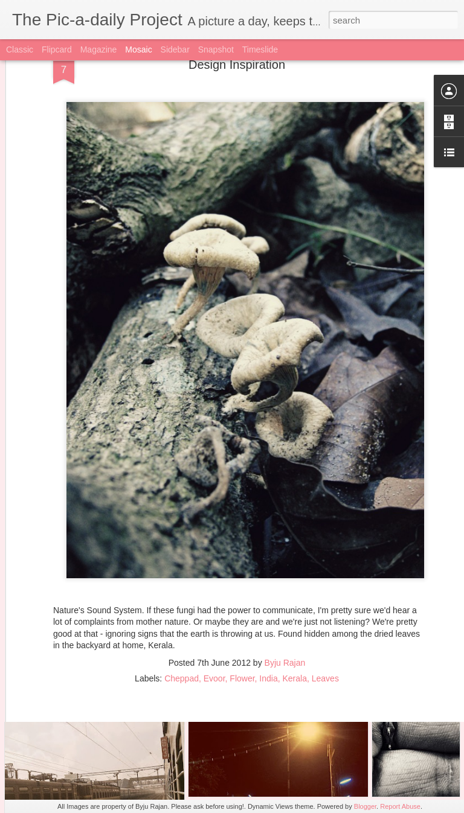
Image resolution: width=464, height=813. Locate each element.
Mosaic (138, 49)
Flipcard (57, 49)
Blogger (365, 806)
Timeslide (260, 49)
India (268, 623)
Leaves (325, 623)
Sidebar (175, 49)
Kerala (295, 623)
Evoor (214, 623)
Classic (19, 49)
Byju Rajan (285, 607)
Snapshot (216, 49)
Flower (242, 623)
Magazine (98, 49)
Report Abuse (400, 806)
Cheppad (181, 623)
